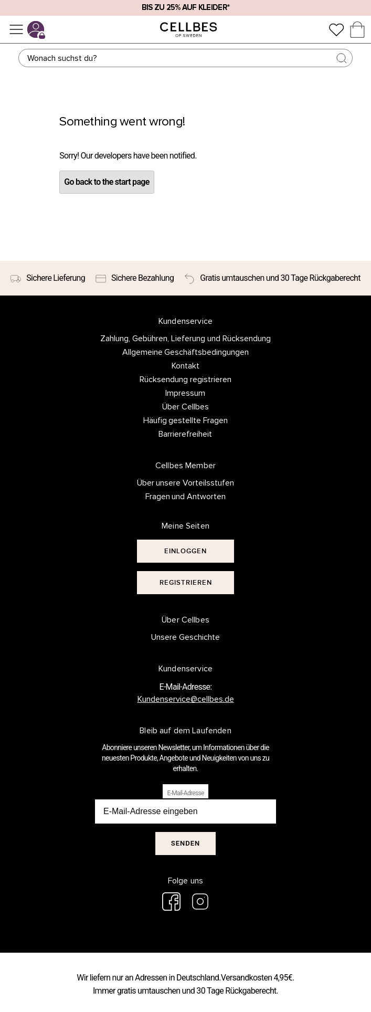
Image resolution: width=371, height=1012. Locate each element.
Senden (185, 843)
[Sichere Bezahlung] (134, 278)
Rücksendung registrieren (185, 379)
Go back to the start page (106, 182)
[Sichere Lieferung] (47, 278)
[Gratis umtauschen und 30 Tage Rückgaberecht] (272, 278)
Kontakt (185, 366)
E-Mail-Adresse (185, 793)
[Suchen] (185, 58)
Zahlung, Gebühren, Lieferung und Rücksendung (185, 338)
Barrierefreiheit (185, 434)
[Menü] (16, 29)
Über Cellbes (185, 407)
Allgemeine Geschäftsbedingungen (185, 352)
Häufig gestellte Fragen (185, 420)
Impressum (185, 393)
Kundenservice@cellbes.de (185, 699)
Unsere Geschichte (185, 637)
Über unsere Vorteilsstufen (186, 483)
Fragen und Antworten (185, 496)
